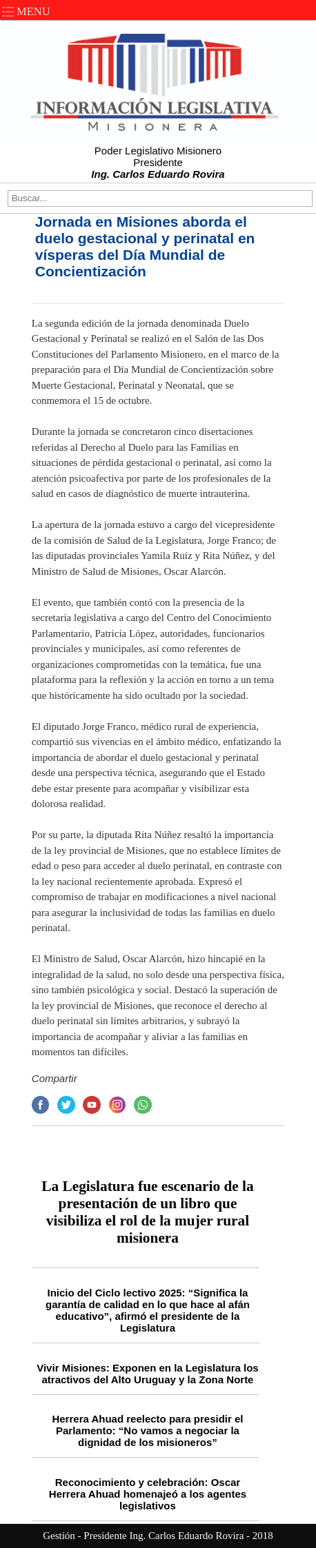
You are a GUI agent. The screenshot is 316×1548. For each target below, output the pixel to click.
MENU (25, 11)
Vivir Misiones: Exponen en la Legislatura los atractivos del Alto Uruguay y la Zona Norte (147, 1373)
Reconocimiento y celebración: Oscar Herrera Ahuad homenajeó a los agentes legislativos (147, 1493)
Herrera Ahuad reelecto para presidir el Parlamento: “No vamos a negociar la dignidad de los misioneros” (147, 1430)
